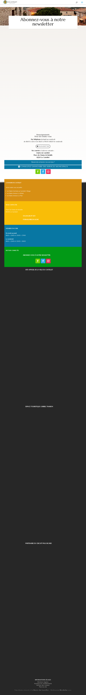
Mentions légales (43, 682)
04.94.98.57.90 (44, 146)
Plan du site (43, 687)
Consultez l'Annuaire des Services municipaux (44, 166)
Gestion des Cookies (43, 685)
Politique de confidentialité (43, 683)
